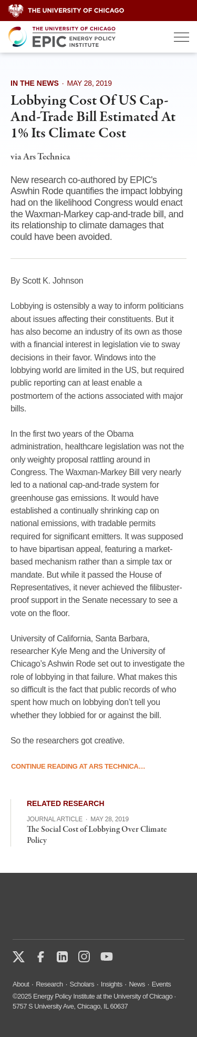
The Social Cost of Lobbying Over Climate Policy (97, 835)
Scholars (82, 984)
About (21, 984)
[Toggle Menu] (181, 37)
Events (161, 984)
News (137, 984)
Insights (111, 984)
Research (49, 984)
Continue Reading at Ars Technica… (78, 767)
